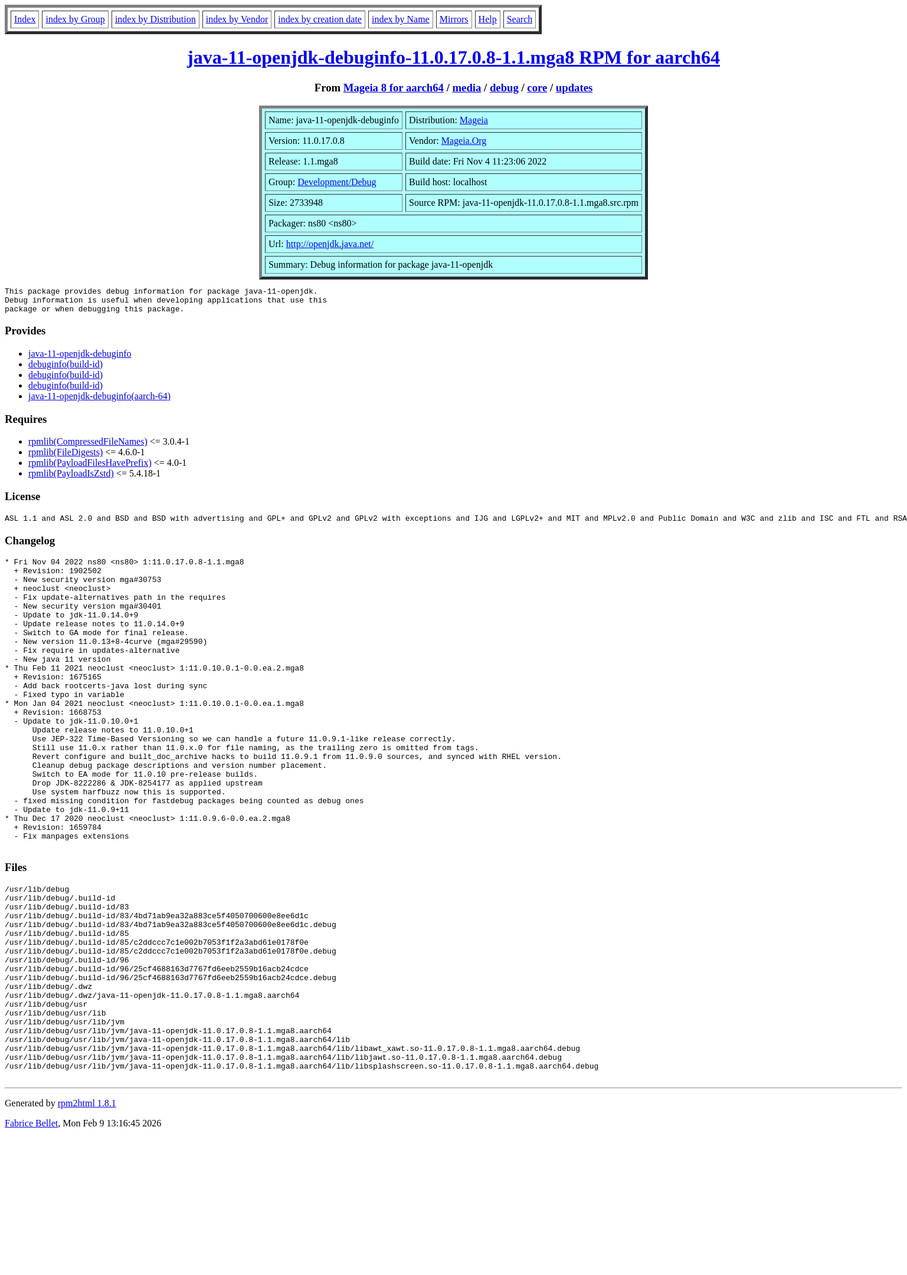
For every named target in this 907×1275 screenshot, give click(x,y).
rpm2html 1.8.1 (87, 1207)
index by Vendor (237, 19)
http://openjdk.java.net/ (330, 244)
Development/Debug (336, 182)
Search (520, 19)
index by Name (401, 19)
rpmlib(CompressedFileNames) (88, 447)
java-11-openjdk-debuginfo (79, 359)
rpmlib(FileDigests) (65, 457)
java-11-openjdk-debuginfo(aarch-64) (99, 401)
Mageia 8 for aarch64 (393, 87)
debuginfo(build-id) (65, 369)
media (467, 87)
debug (504, 87)
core (537, 87)
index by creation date (320, 19)
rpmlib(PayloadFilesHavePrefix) (90, 468)
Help (488, 19)
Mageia (474, 120)
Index (24, 19)
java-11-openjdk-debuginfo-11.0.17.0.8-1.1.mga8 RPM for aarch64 (453, 57)
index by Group (74, 19)
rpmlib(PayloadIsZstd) (71, 479)
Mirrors (454, 19)
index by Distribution (155, 19)
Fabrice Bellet (31, 1228)
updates (574, 87)
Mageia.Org (464, 141)
